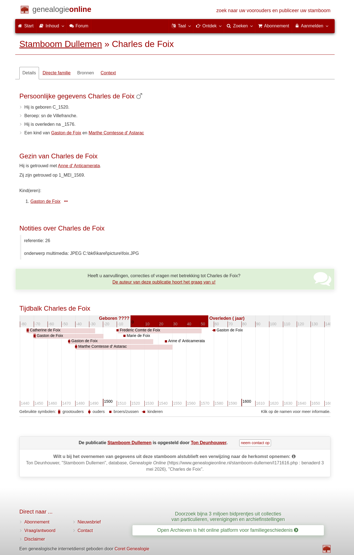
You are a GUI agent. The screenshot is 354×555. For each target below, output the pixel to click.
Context (108, 72)
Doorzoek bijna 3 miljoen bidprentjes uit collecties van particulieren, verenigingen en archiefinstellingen (228, 516)
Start (25, 25)
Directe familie (57, 72)
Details (29, 72)
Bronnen (85, 72)
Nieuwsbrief (89, 522)
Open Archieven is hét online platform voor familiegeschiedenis (227, 530)
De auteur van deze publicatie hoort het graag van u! (164, 282)
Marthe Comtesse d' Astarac (116, 132)
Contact (85, 530)
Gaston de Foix (66, 132)
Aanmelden (311, 25)
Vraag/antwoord (39, 530)
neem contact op (255, 443)
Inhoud (51, 25)
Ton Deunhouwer (209, 442)
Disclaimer (34, 539)
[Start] (61, 10)
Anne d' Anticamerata (79, 165)
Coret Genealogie (131, 548)
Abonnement (37, 522)
